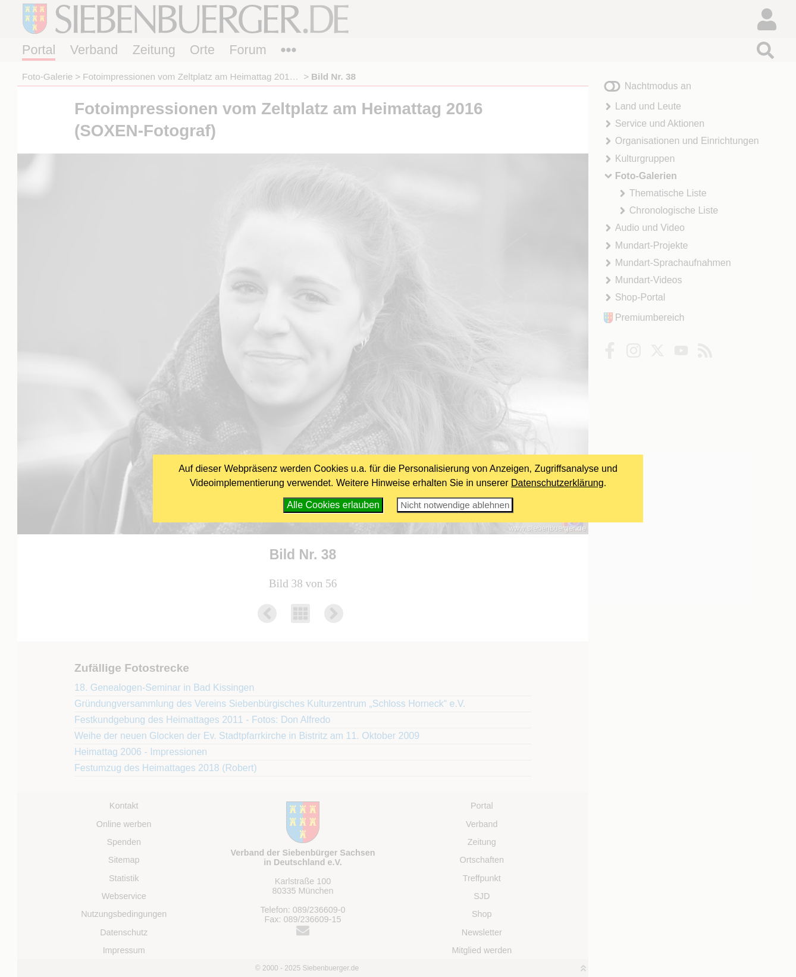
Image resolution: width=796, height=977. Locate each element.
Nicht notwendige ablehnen (454, 505)
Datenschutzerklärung (557, 483)
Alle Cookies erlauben (333, 505)
